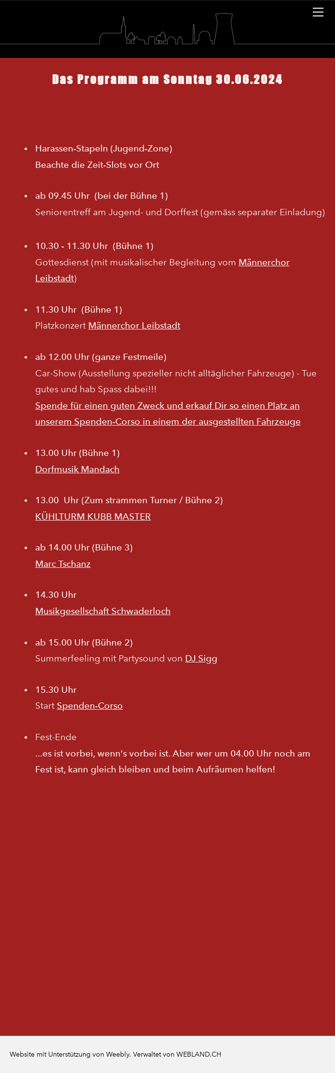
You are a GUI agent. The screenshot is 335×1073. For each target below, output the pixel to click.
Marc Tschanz (63, 563)
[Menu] (318, 12)
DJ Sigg (201, 658)
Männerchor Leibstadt (134, 325)
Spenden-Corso (90, 705)
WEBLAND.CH (198, 1054)
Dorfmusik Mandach (77, 469)
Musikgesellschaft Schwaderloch (103, 611)
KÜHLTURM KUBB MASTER (93, 516)
